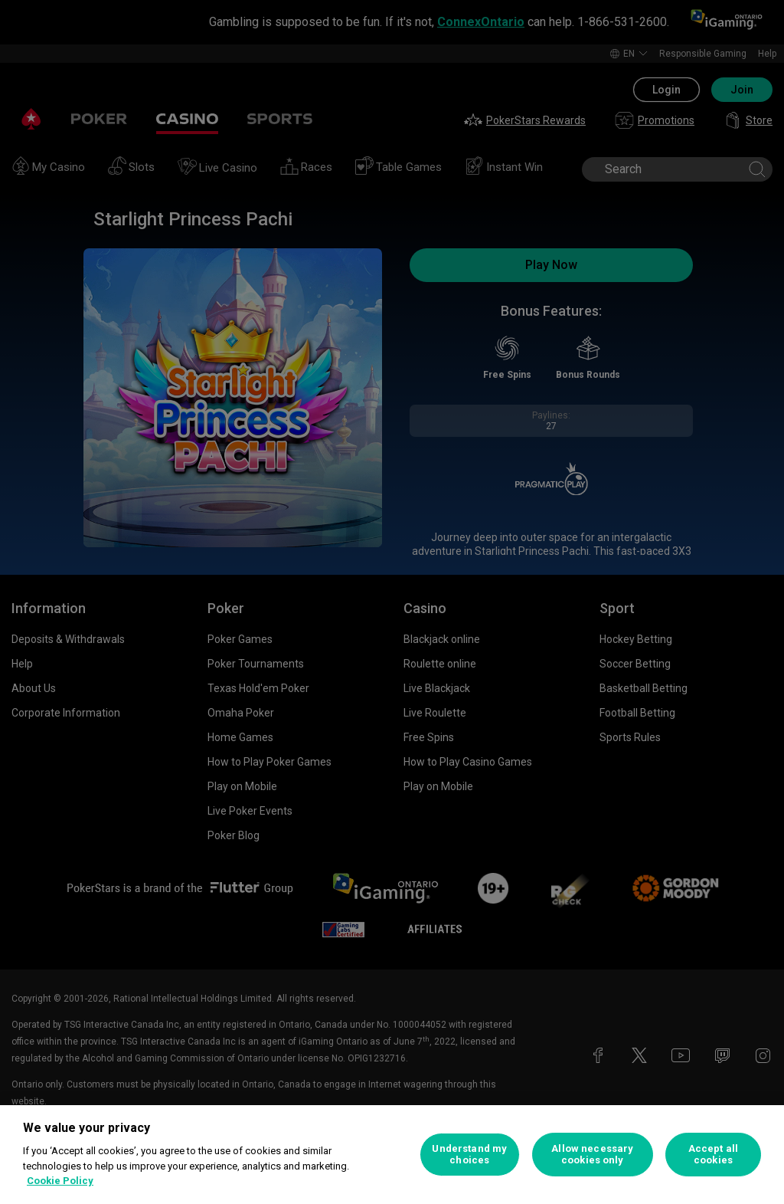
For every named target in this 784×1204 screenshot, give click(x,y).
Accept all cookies (713, 1154)
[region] (392, 1154)
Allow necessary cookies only (592, 1154)
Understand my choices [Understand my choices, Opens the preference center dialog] (469, 1154)
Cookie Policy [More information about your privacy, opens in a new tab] (60, 1180)
